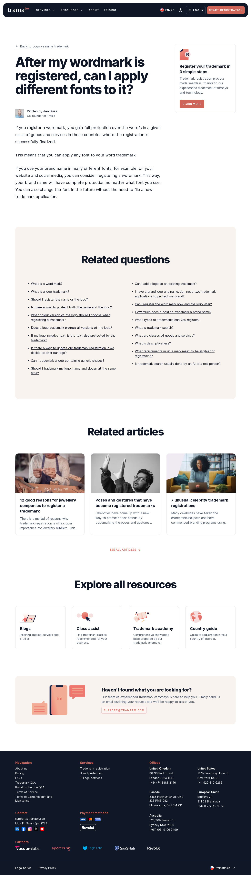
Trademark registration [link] (95, 768)
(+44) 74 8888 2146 (162, 782)
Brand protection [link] (91, 773)
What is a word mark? (46, 284)
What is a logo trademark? (50, 291)
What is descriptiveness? (153, 343)
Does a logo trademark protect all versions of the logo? (71, 328)
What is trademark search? (154, 328)
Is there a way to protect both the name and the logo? (71, 307)
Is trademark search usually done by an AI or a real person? (178, 364)
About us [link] (21, 768)
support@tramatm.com (30, 818)
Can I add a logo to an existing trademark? (166, 284)
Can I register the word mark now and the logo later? (173, 304)
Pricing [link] (19, 773)
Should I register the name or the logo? (59, 299)
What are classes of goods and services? (165, 335)
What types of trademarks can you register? (167, 320)
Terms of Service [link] (26, 792)
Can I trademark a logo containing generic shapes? (67, 361)
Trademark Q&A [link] (25, 782)
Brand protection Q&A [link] (29, 787)
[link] (205, 78)
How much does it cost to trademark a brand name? (173, 312)
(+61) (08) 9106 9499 (163, 829)
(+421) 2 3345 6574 (210, 806)
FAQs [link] (18, 778)
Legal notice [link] (23, 868)
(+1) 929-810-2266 (209, 782)
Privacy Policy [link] (47, 868)
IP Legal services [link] (91, 778)
